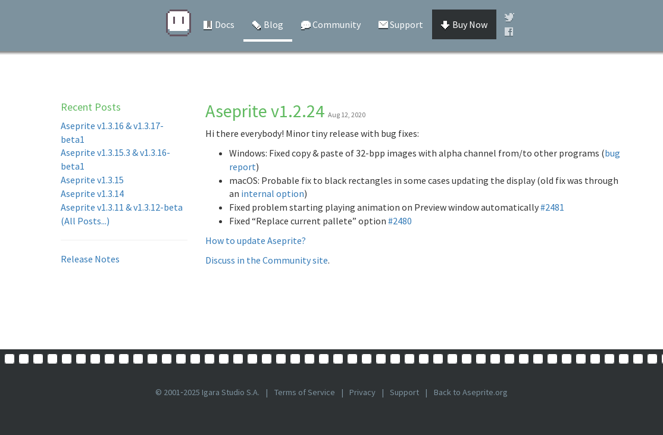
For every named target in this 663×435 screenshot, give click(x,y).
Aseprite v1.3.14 (92, 193)
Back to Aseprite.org (471, 392)
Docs (219, 24)
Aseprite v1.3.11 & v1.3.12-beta (122, 207)
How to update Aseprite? (255, 240)
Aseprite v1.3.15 (92, 180)
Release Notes (90, 259)
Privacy (362, 392)
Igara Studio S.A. (230, 392)
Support (401, 24)
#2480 (400, 221)
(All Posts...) (85, 221)
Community (331, 24)
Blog (267, 24)
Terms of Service (304, 392)
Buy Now (464, 24)
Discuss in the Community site (266, 260)
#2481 (552, 207)
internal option (272, 193)
